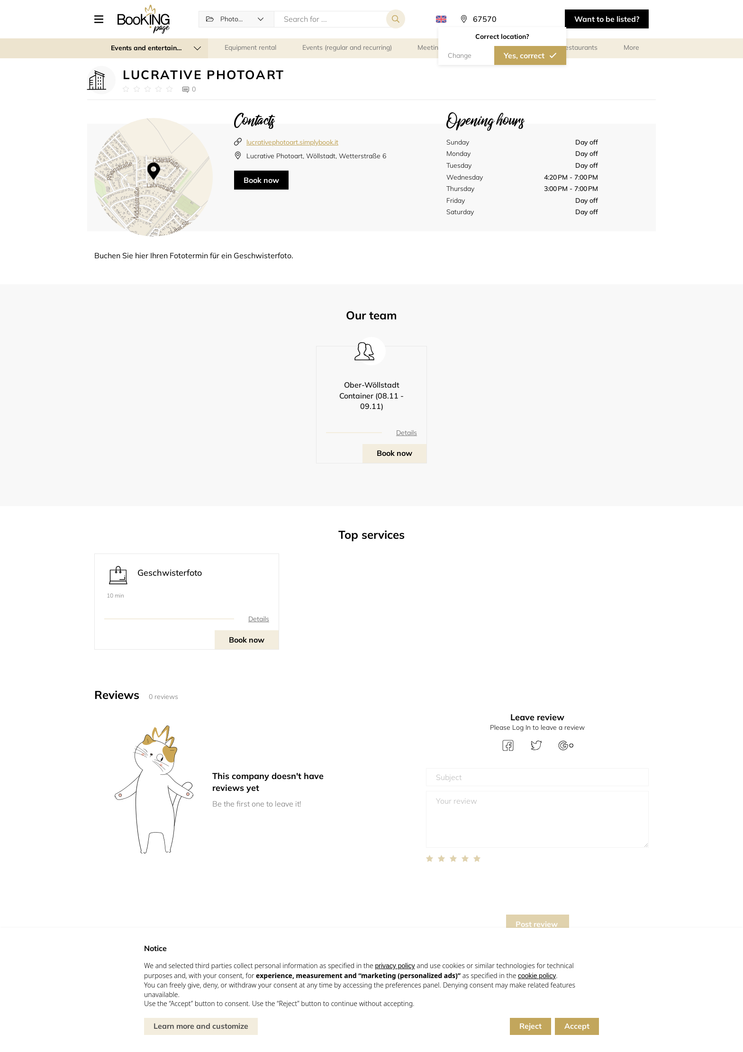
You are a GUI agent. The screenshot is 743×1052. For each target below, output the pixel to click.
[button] (102, 18)
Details (406, 432)
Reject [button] (530, 1026)
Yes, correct (524, 55)
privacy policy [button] (395, 966)
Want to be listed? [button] (606, 19)
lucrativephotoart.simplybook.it (292, 142)
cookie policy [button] (537, 975)
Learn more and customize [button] (201, 1026)
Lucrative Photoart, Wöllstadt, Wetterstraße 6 (316, 156)
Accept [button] (576, 1026)
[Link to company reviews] (147, 89)
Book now (261, 180)
